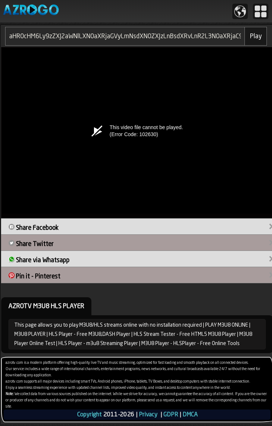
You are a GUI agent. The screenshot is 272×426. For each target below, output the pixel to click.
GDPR (170, 414)
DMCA (189, 414)
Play (256, 36)
